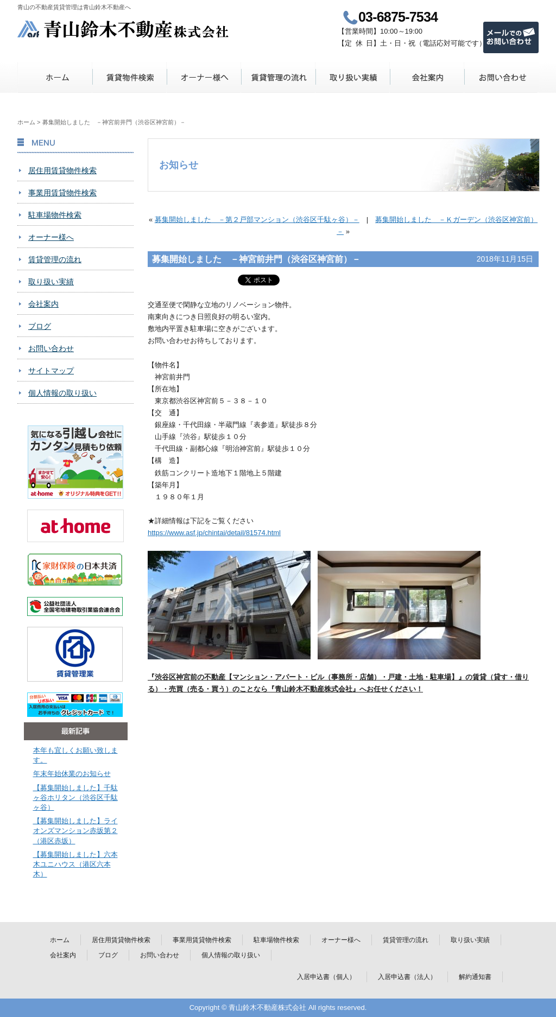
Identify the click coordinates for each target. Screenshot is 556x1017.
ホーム (55, 77)
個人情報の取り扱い (62, 393)
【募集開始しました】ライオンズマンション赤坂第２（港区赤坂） (75, 830)
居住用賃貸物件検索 (62, 170)
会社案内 (427, 77)
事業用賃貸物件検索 (62, 192)
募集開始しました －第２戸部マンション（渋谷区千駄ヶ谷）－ (257, 219)
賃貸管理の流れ (278, 77)
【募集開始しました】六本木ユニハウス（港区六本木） (75, 864)
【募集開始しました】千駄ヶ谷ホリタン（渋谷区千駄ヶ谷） (75, 797)
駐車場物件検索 (54, 215)
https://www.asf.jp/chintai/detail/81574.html (214, 533)
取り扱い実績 (352, 77)
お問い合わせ (501, 77)
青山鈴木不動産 (123, 29)
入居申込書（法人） (407, 977)
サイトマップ (51, 370)
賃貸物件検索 (129, 77)
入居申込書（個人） (326, 977)
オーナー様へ (204, 77)
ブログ (39, 326)
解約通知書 (475, 977)
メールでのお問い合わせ (511, 37)
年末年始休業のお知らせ (72, 774)
